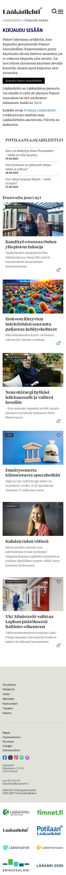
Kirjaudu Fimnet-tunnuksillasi (23, 80)
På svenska (8, 741)
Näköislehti (8, 698)
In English (7, 746)
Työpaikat (8, 708)
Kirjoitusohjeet (10, 703)
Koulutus (7, 713)
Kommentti (12, 506)
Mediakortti (9, 689)
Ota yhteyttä (9, 684)
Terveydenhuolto (16, 206)
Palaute (6, 732)
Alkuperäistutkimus (17, 283)
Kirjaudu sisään (36, 20)
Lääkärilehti (12, 20)
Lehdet (6, 694)
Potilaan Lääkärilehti (40, 110)
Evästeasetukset (11, 750)
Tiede (9, 435)
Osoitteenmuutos (12, 737)
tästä (38, 103)
